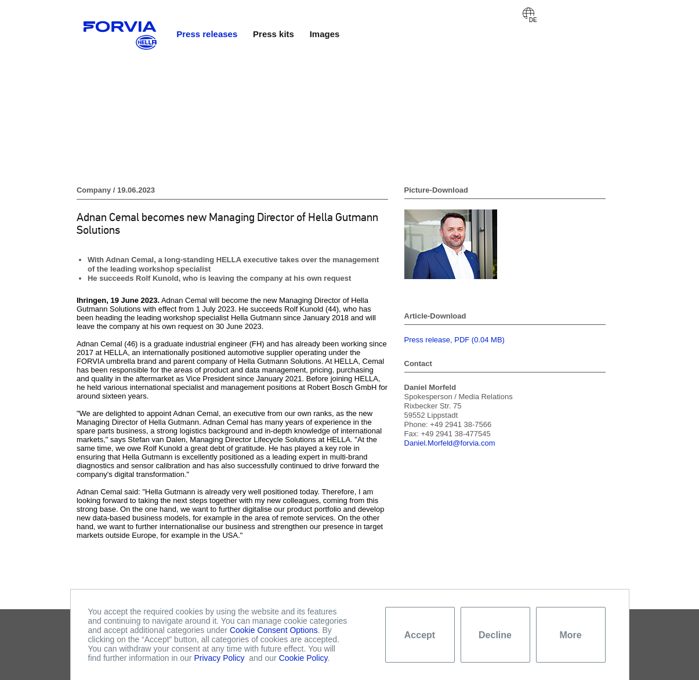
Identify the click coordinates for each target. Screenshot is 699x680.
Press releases (206, 34)
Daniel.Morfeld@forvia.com (449, 443)
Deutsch (528, 13)
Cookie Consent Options (274, 630)
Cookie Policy (303, 658)
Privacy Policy (219, 658)
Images (325, 34)
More (570, 635)
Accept (419, 635)
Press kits (273, 34)
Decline (495, 635)
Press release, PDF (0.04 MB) (454, 339)
